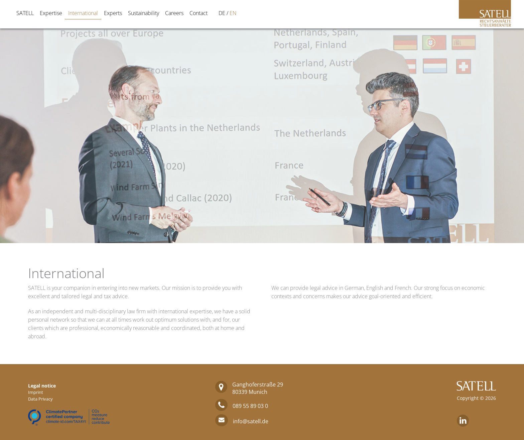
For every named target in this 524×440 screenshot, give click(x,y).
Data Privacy (40, 399)
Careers (174, 13)
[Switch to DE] (222, 13)
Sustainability (143, 13)
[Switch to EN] (233, 13)
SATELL (25, 13)
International (83, 13)
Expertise (51, 13)
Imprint (35, 392)
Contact (198, 13)
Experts (113, 13)
